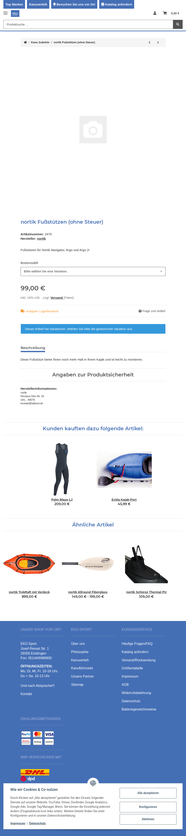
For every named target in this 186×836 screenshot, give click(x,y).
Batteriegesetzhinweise (139, 709)
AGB (125, 684)
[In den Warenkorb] (24, 54)
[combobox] (93, 271)
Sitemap (77, 684)
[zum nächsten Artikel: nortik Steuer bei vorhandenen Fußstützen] (158, 42)
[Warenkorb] (171, 13)
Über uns (78, 643)
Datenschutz (37, 823)
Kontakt (26, 694)
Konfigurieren (148, 807)
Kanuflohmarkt (82, 668)
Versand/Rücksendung (139, 660)
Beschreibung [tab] (33, 348)
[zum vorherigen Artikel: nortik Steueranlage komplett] (149, 42)
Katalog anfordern (118, 4)
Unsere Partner (82, 676)
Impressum (17, 823)
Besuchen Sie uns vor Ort (75, 4)
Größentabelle (132, 668)
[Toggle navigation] (5, 11)
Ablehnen (148, 819)
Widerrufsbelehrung (136, 693)
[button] (155, 13)
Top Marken (14, 4)
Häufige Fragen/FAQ (137, 643)
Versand (57, 297)
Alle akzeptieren (148, 793)
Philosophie (80, 652)
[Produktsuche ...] (88, 24)
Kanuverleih (38, 4)
